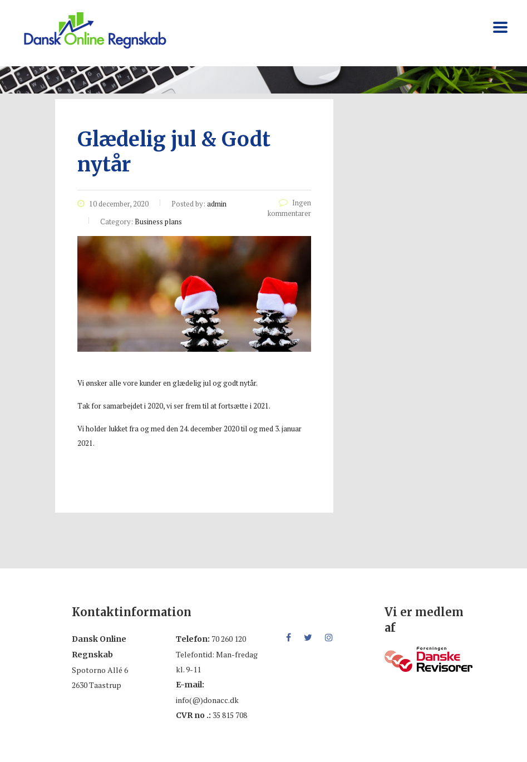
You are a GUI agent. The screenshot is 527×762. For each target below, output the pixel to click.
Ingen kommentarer (289, 208)
